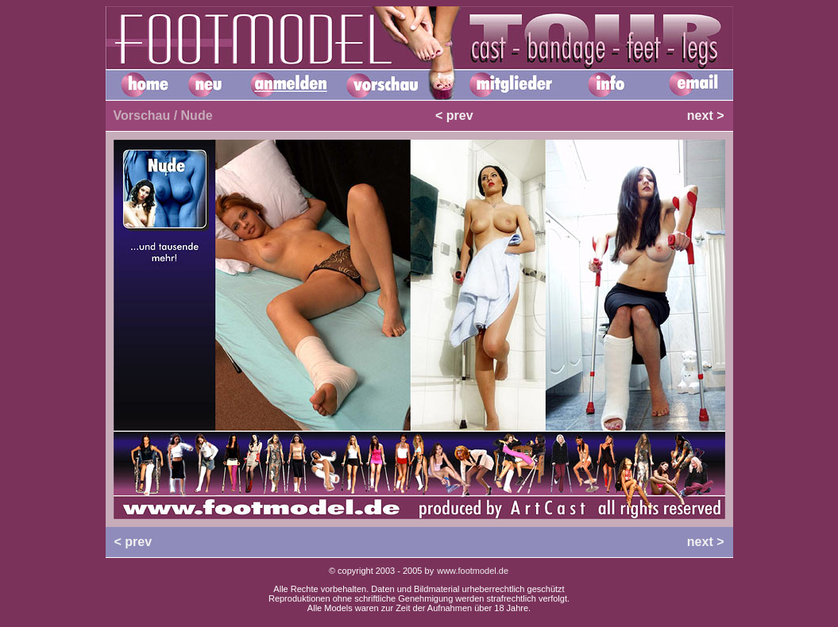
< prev (454, 115)
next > (705, 115)
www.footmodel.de (472, 570)
